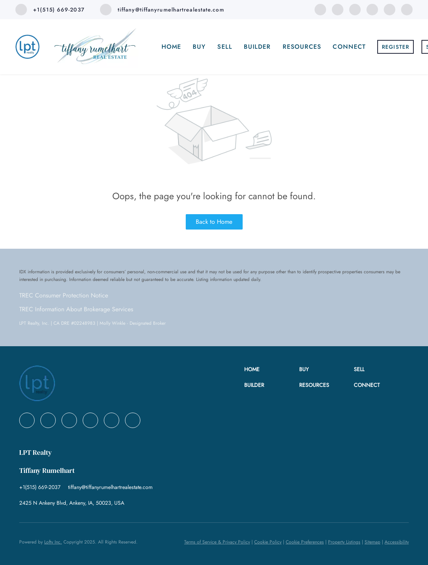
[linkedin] (337, 9)
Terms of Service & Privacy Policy (217, 542)
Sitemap (372, 542)
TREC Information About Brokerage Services (76, 309)
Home (171, 46)
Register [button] (395, 47)
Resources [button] (302, 46)
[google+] (407, 9)
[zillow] (372, 9)
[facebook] (320, 9)
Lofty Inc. (53, 542)
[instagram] (389, 9)
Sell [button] (224, 46)
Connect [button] (349, 46)
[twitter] (355, 9)
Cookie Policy (267, 542)
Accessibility (397, 542)
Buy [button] (199, 46)
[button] (271, 369)
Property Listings (344, 542)
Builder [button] (257, 46)
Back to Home (214, 221)
